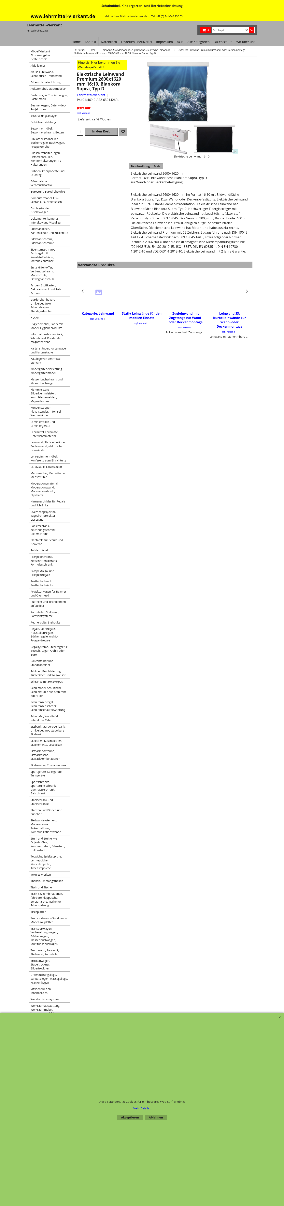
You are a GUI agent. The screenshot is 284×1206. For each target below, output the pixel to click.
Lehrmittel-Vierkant (91, 95)
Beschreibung (140, 166)
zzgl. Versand (83, 112)
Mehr (157, 166)
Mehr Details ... (142, 1108)
